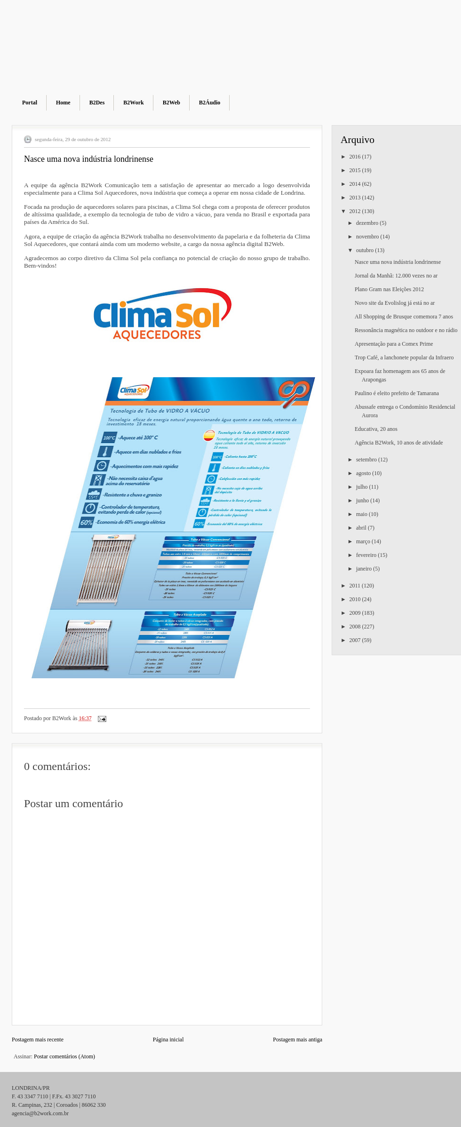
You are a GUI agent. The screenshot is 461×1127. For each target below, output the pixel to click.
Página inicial (168, 1039)
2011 (356, 585)
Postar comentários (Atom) (64, 1056)
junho (363, 500)
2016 (356, 156)
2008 (356, 626)
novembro (368, 236)
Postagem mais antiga (297, 1039)
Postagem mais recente (38, 1039)
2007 (356, 640)
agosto (364, 473)
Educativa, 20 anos (376, 429)
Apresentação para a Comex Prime (394, 344)
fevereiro (367, 555)
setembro (367, 459)
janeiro (364, 568)
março (364, 541)
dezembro (368, 223)
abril (362, 527)
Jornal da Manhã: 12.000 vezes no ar (396, 275)
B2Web (171, 102)
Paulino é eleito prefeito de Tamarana (397, 393)
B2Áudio (209, 102)
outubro (365, 250)
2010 (356, 599)
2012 (356, 211)
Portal (29, 102)
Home (63, 102)
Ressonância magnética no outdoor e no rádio (406, 330)
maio (362, 514)
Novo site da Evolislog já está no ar (395, 303)
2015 (356, 170)
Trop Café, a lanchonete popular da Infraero (404, 357)
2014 (356, 184)
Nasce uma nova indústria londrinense (398, 262)
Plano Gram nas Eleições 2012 (389, 289)
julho (362, 487)
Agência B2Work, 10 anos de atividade (399, 442)
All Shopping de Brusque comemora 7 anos (404, 316)
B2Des (97, 102)
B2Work (133, 102)
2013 (356, 197)
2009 (356, 613)
